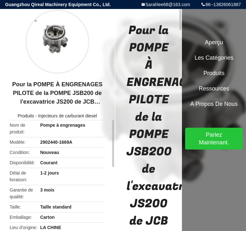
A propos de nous (214, 104)
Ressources (214, 88)
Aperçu (214, 42)
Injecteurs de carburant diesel (67, 115)
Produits (26, 115)
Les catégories (213, 58)
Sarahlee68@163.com (167, 4)
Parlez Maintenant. (214, 139)
